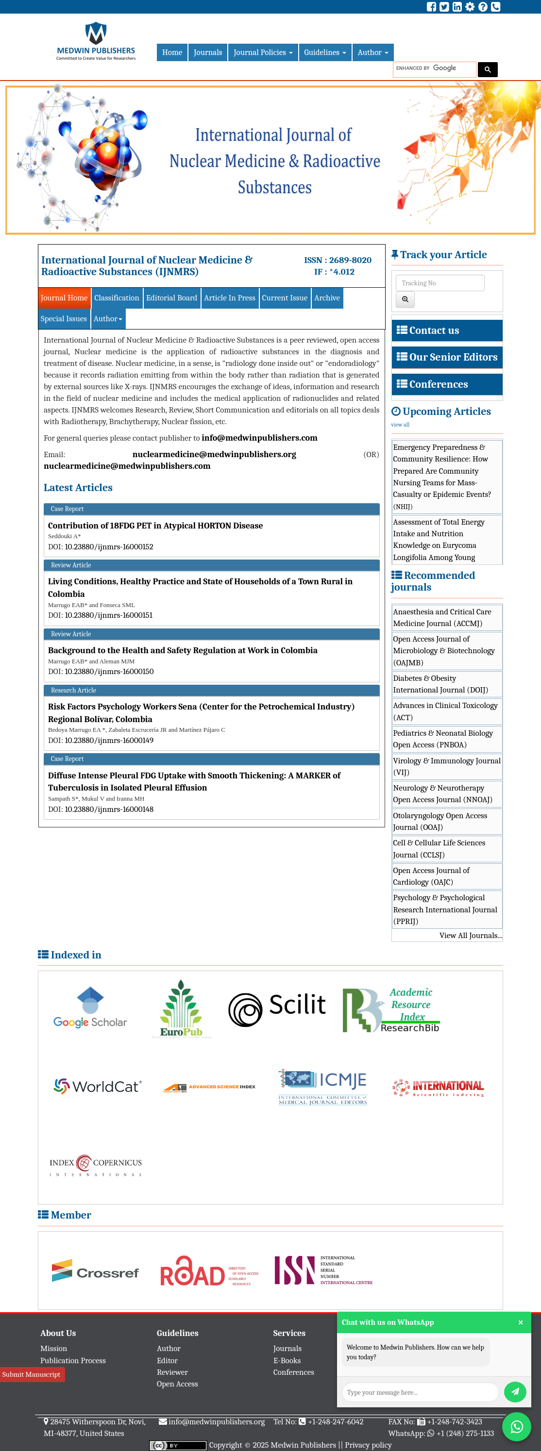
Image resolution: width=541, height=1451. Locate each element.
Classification (116, 297)
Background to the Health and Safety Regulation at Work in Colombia (183, 650)
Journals (208, 52)
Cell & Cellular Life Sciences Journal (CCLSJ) (439, 848)
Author (373, 52)
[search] (433, 68)
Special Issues (64, 318)
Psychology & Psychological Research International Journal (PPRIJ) (445, 909)
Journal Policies (263, 52)
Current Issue (284, 297)
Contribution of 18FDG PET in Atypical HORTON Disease (155, 526)
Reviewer (172, 1372)
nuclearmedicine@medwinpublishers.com (127, 466)
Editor (167, 1360)
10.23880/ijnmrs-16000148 (109, 809)
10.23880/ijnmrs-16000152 (109, 546)
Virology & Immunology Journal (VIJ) (447, 766)
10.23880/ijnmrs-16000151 (108, 615)
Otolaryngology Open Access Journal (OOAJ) (440, 821)
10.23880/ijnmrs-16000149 (109, 740)
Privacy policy (368, 1445)
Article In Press (229, 297)
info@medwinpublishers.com (260, 438)
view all (400, 424)
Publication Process (73, 1360)
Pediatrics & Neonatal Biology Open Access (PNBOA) (443, 738)
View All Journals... (471, 935)
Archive (327, 297)
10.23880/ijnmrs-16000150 (109, 671)
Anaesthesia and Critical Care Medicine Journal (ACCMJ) (442, 617)
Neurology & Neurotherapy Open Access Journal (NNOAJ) (443, 793)
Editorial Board (171, 297)
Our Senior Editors (453, 357)
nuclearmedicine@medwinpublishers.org (214, 454)
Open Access (177, 1383)
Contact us (434, 330)
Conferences (438, 384)
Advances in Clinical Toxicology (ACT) (445, 711)
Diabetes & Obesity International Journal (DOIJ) (441, 684)
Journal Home (64, 297)
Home (172, 52)
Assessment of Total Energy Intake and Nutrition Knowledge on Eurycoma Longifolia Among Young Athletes (439, 545)
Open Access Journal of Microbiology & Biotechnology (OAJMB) (444, 650)
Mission (54, 1348)
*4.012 (342, 271)
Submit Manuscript (31, 1374)
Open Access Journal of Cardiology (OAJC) (431, 876)
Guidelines (325, 52)
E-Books (287, 1360)
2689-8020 (350, 260)
